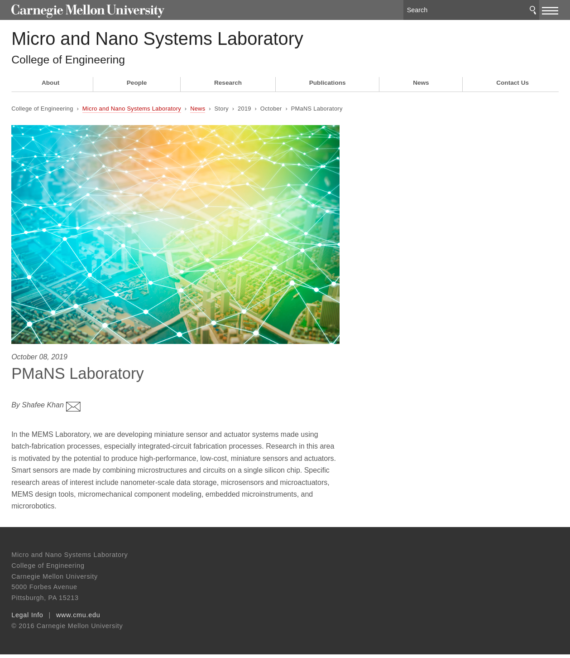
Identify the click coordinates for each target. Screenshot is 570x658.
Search (533, 9)
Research (228, 89)
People (137, 89)
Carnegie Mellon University (79, 10)
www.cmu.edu (78, 618)
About (50, 89)
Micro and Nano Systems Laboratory (196, 41)
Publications (327, 89)
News (421, 89)
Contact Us (512, 89)
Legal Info (27, 618)
